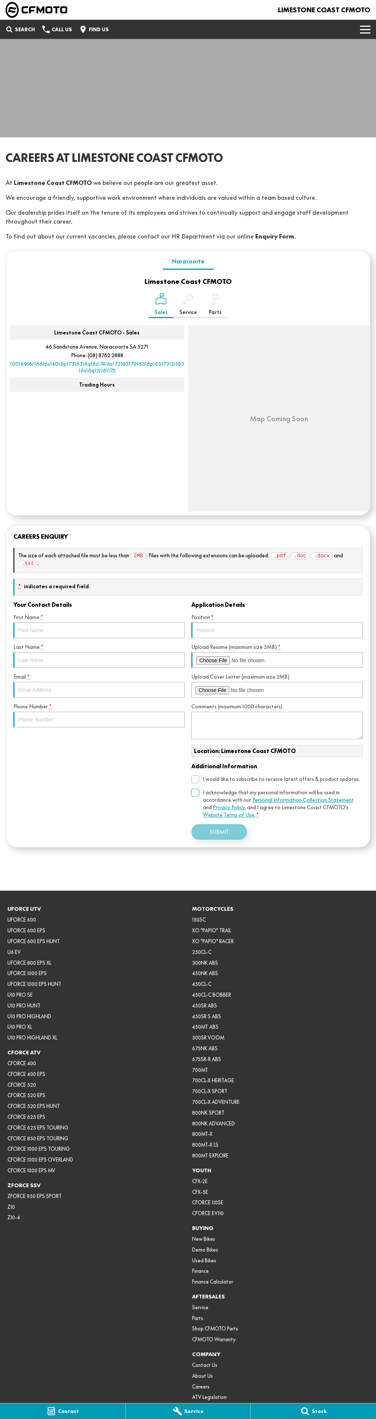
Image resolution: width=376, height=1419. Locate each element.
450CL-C (201, 984)
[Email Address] (97, 367)
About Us (202, 1376)
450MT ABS (205, 1027)
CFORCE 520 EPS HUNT (33, 1106)
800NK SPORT (208, 1113)
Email (99, 685)
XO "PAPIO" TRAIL (211, 930)
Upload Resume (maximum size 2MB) (277, 656)
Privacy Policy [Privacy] (229, 807)
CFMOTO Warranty (214, 1339)
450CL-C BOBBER (211, 995)
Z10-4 (13, 1217)
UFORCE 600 (21, 920)
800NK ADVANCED (213, 1124)
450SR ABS (204, 1006)
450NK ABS (205, 973)
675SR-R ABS (206, 1059)
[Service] (188, 1411)
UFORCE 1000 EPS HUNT (34, 984)
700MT (200, 1070)
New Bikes (203, 1239)
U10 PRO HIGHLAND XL (32, 1038)
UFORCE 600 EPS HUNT (33, 941)
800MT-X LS (205, 1145)
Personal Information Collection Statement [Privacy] (303, 800)
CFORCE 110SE (207, 1202)
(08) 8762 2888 (105, 355)
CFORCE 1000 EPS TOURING (38, 1149)
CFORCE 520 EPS (26, 1095)
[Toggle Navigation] (365, 29)
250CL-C (201, 952)
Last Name (99, 656)
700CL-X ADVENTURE (216, 1102)
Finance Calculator (212, 1282)
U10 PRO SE (20, 995)
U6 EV (14, 952)
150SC (199, 920)
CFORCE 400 (21, 1063)
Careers (201, 1387)
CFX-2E (200, 1181)
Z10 (11, 1207)
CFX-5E (200, 1192)
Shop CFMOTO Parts (215, 1329)
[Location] (161, 305)
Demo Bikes (205, 1250)
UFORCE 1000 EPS (27, 973)
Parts (197, 1318)
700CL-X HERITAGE (213, 1080)
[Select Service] (188, 305)
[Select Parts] (215, 305)
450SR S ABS (206, 1016)
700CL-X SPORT (209, 1091)
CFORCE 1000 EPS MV (31, 1170)
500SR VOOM (208, 1038)
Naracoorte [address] (188, 261)
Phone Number (99, 715)
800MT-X (202, 1134)
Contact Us (204, 1365)
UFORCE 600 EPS (26, 930)
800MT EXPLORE (210, 1156)
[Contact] (62, 1411)
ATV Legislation (209, 1397)
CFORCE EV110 (208, 1213)
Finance (200, 1271)
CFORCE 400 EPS (26, 1074)
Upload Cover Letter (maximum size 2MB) (277, 685)
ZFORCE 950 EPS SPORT (34, 1196)
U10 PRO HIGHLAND (29, 1016)
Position (277, 626)
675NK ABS (205, 1048)
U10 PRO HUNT (23, 1006)
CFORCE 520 (21, 1085)
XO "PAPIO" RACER (213, 941)
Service (200, 1307)
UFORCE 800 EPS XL (29, 963)
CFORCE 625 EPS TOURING (37, 1128)
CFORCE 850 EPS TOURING (37, 1138)
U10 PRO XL (19, 1027)
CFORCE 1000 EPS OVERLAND (40, 1160)
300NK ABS (205, 963)
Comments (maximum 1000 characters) (277, 721)
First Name (99, 626)
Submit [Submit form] (219, 832)
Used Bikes (204, 1260)
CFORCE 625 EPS (26, 1117)
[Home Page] (36, 10)
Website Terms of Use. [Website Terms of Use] (229, 814)
